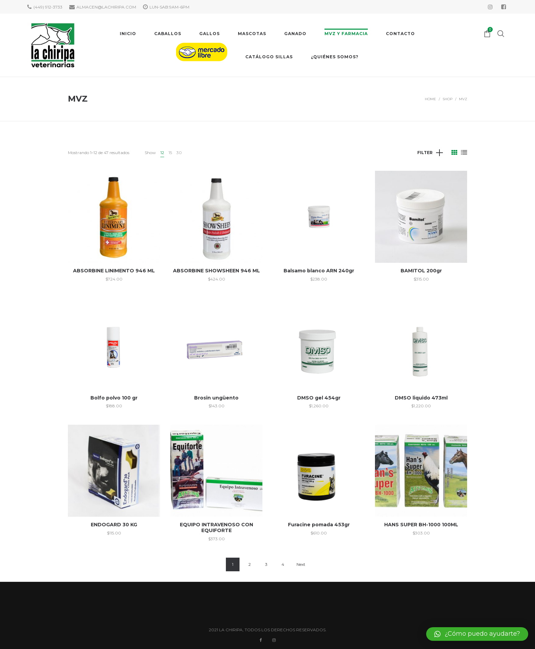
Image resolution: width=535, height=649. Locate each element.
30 (179, 152)
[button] (477, 634)
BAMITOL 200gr (421, 271)
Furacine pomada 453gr (319, 525)
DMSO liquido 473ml (421, 398)
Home (430, 99)
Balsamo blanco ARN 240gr (319, 271)
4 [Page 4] (282, 564)
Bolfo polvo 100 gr (114, 398)
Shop (447, 99)
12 (162, 152)
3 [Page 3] (266, 564)
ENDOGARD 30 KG (114, 525)
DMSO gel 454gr (319, 398)
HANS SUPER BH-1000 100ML (421, 525)
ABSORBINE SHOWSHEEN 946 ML (216, 271)
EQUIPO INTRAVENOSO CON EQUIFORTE (216, 527)
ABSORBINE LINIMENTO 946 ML (114, 271)
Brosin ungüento (216, 398)
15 (170, 152)
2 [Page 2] (249, 564)
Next (301, 564)
